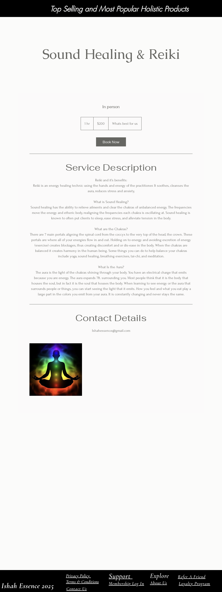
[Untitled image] (55, 369)
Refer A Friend (191, 577)
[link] (111, 141)
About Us (158, 583)
